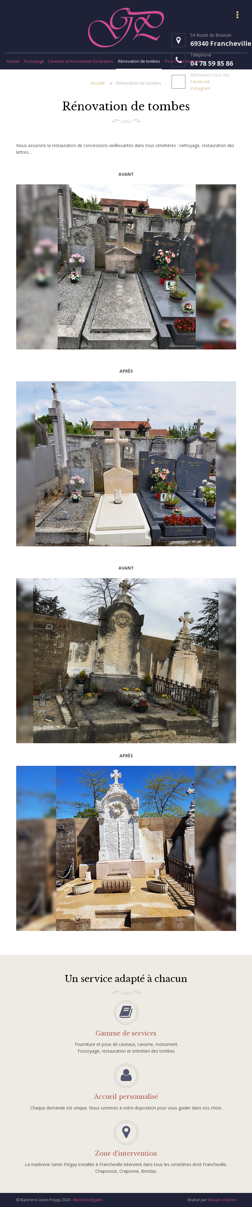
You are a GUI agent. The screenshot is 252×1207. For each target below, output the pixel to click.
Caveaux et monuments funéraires (80, 61)
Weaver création (222, 1199)
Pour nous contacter (184, 61)
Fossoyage (34, 61)
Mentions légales (87, 1199)
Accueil (12, 61)
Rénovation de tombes (139, 61)
